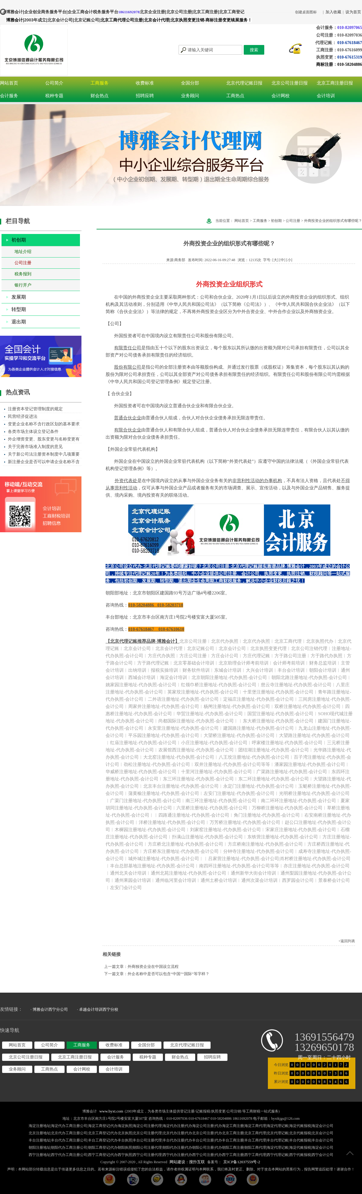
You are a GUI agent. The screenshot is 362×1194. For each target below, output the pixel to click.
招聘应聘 (145, 95)
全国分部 (190, 83)
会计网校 (281, 95)
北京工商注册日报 (335, 83)
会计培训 (326, 95)
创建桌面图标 (306, 12)
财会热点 (100, 95)
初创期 (18, 239)
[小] (289, 260)
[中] (282, 260)
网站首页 (9, 83)
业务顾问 (190, 95)
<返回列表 (346, 941)
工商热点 (235, 95)
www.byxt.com (111, 1111)
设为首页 (353, 12)
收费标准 (145, 83)
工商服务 (100, 83)
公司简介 (54, 83)
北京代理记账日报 (244, 83)
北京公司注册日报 (290, 83)
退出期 (18, 321)
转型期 (18, 309)
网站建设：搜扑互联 (187, 1162)
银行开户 (22, 285)
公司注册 (22, 263)
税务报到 (22, 274)
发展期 (18, 296)
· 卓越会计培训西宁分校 (97, 1009)
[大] (275, 260)
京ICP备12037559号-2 (241, 1162)
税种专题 (54, 95)
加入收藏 (333, 12)
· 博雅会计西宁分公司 (49, 1009)
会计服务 (9, 95)
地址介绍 (22, 251)
